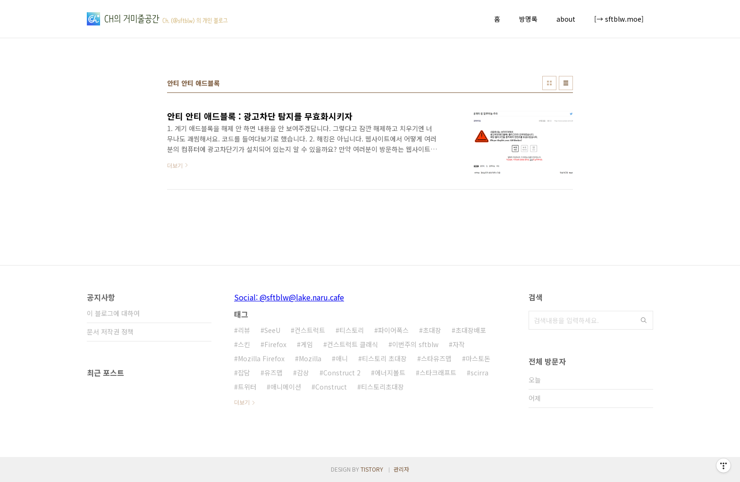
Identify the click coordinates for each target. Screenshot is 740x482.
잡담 (244, 372)
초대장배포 (470, 330)
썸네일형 (549, 83)
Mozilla (310, 358)
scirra (479, 372)
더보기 (242, 402)
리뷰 (244, 330)
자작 (459, 344)
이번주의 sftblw (415, 344)
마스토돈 (478, 358)
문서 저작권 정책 (110, 331)
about (565, 19)
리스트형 (566, 83)
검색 (644, 320)
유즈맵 (273, 372)
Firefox (275, 344)
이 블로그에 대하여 (113, 313)
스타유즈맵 (436, 358)
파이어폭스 (393, 330)
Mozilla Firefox (261, 358)
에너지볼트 (390, 372)
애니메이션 (285, 386)
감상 (303, 372)
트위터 (247, 386)
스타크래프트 (438, 372)
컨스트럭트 (309, 330)
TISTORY (372, 469)
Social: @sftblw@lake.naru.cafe (289, 297)
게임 (307, 344)
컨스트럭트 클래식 (352, 344)
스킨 (244, 344)
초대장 (432, 330)
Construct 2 (342, 372)
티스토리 (351, 330)
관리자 (401, 469)
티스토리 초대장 (384, 358)
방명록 (528, 19)
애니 (342, 358)
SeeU (272, 330)
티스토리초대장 (382, 386)
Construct (331, 386)
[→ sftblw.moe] (619, 19)
